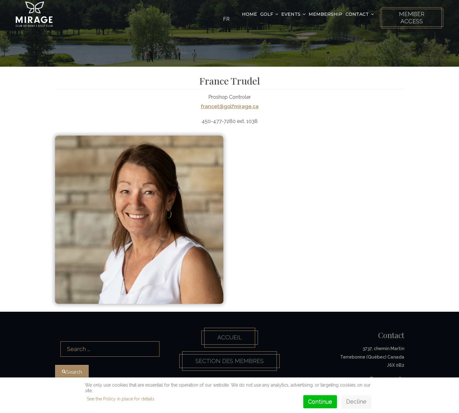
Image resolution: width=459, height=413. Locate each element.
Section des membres (229, 361)
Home (249, 14)
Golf (266, 14)
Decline (356, 401)
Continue (320, 401)
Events (290, 14)
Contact (357, 14)
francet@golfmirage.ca (230, 106)
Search (72, 372)
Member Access (411, 18)
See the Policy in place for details (120, 398)
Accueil (229, 337)
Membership (325, 14)
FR (226, 19)
